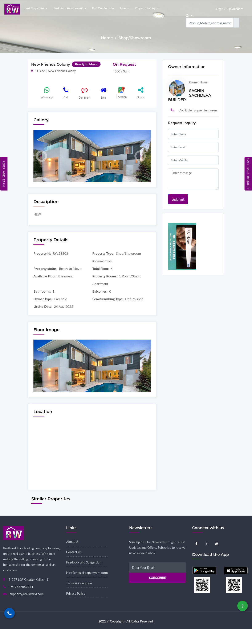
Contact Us (74, 552)
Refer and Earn (4, 174)
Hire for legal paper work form (87, 572)
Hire (123, 8)
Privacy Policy (75, 593)
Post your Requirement (68, 8)
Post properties (34, 8)
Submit (178, 199)
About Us (72, 541)
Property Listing (145, 8)
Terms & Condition (79, 583)
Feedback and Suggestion (83, 562)
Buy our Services (103, 8)
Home (107, 38)
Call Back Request (248, 173)
